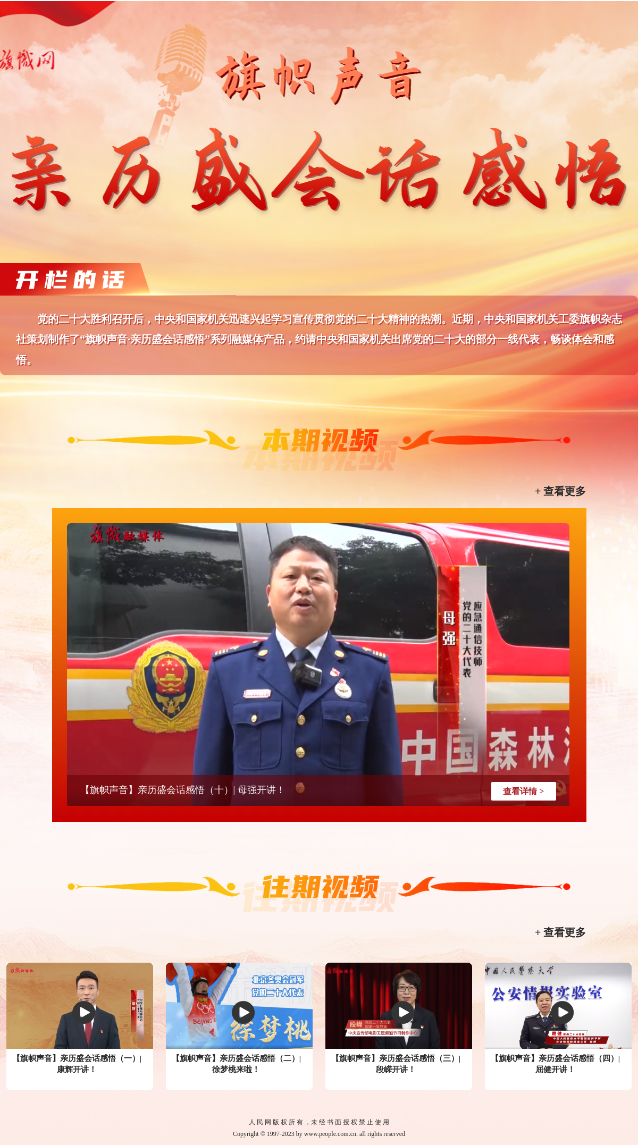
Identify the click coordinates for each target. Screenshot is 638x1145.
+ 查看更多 (560, 491)
